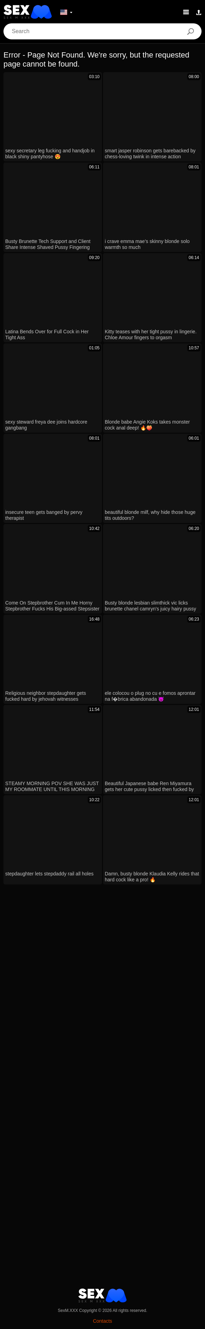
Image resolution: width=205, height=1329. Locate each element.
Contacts (102, 1321)
